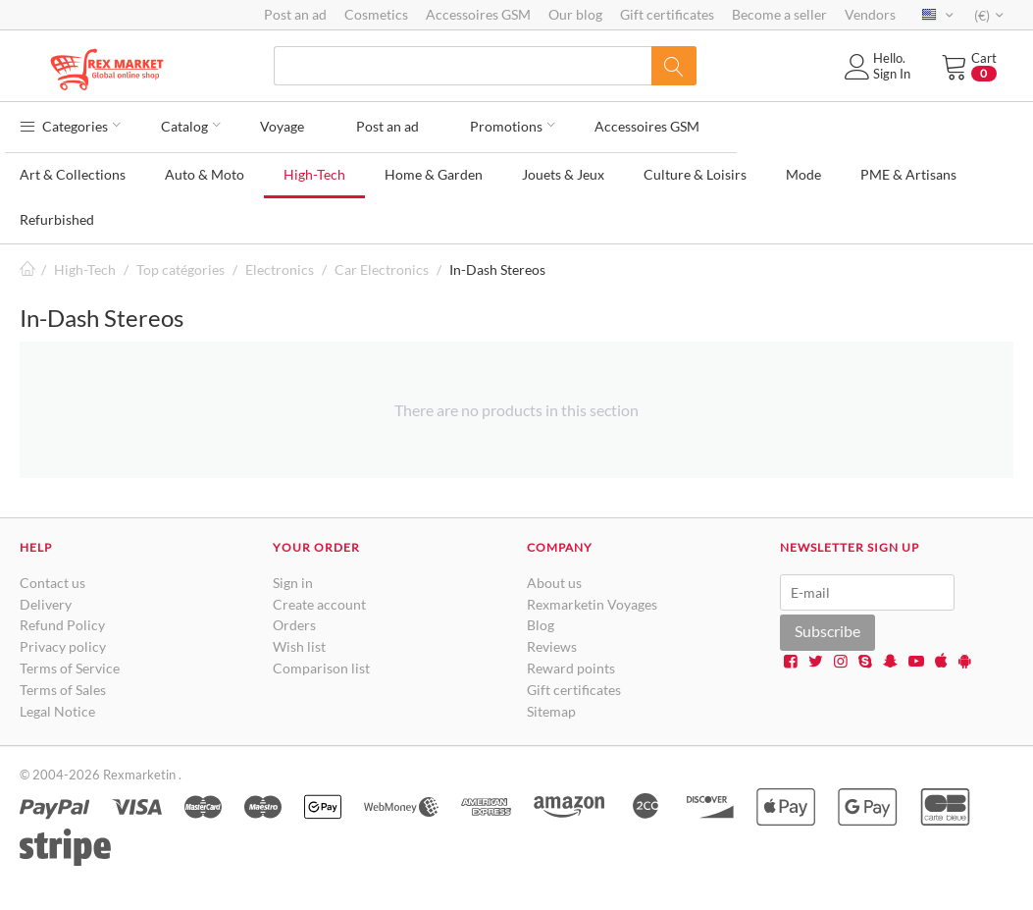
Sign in (293, 577)
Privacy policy (63, 641)
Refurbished (57, 214)
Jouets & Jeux (563, 169)
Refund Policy (62, 621)
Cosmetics (376, 14)
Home (27, 264)
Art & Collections (73, 169)
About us (554, 577)
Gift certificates (667, 14)
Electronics (279, 264)
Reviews (552, 641)
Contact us (52, 577)
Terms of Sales (63, 684)
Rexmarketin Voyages (592, 599)
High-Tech (314, 169)
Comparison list (321, 663)
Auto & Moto (204, 169)
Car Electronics (382, 264)
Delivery (46, 599)
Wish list (299, 641)
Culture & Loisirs (695, 169)
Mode (803, 169)
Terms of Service (70, 663)
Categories (71, 123)
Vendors (870, 14)
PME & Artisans (908, 169)
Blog (540, 621)
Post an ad (295, 14)
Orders (294, 621)
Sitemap (551, 706)
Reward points (571, 663)
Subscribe (827, 625)
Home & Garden (434, 169)
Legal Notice (57, 706)
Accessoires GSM (478, 14)
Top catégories (180, 264)
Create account (319, 599)
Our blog (575, 14)
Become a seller (779, 14)
